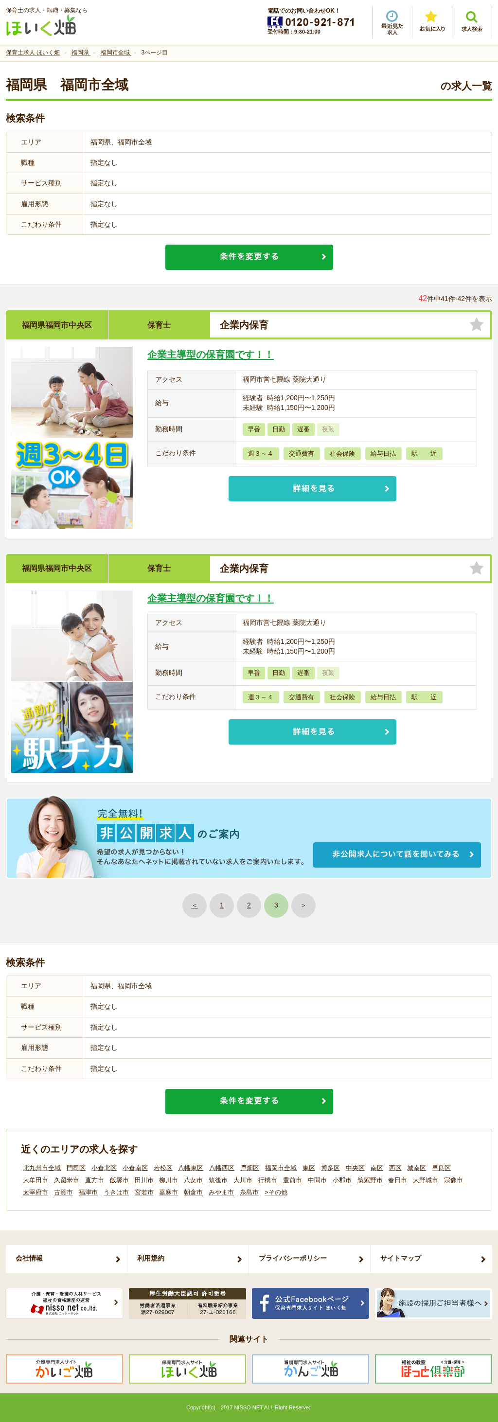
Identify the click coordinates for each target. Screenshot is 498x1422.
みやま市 (221, 1192)
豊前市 (292, 1180)
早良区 (441, 1168)
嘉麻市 (168, 1192)
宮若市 (144, 1192)
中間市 (317, 1180)
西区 (395, 1168)
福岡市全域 (281, 1168)
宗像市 (453, 1180)
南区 (377, 1168)
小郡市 (342, 1180)
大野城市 (425, 1180)
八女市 (193, 1180)
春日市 (397, 1180)
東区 (308, 1168)
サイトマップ (400, 1258)
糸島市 (249, 1192)
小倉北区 (104, 1168)
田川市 (144, 1180)
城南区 (416, 1168)
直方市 (94, 1180)
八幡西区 (221, 1168)
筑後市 (218, 1180)
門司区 (76, 1168)
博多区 (330, 1168)
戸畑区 (249, 1168)
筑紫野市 (370, 1180)
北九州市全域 (42, 1168)
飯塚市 (119, 1180)
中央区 (355, 1168)
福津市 (88, 1192)
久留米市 (66, 1180)
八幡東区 (190, 1168)
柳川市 (168, 1180)
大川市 (242, 1180)
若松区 (163, 1168)
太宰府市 (35, 1192)
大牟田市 (35, 1180)
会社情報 (29, 1258)
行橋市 (267, 1180)
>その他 (276, 1192)
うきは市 (116, 1192)
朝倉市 (193, 1192)
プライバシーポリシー (293, 1258)
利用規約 (150, 1258)
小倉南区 (135, 1168)
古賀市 (63, 1192)
